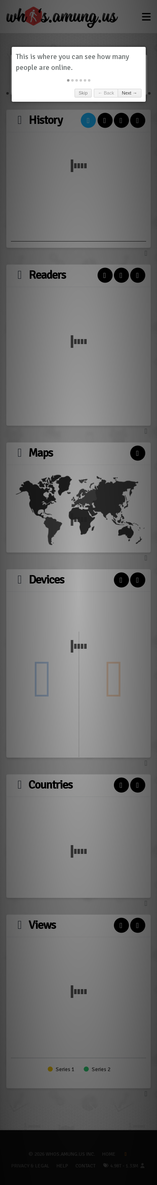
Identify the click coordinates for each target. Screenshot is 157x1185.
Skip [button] (83, 92)
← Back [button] (106, 92)
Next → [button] (129, 92)
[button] (68, 80)
